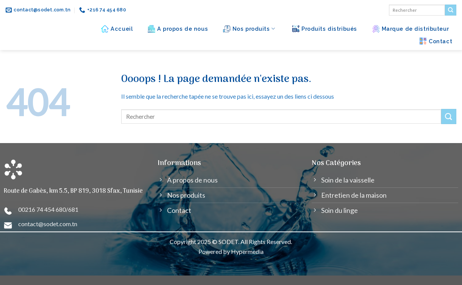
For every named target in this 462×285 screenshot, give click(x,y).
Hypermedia (247, 251)
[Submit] (450, 10)
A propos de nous (178, 29)
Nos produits (249, 29)
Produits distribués (324, 29)
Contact (435, 41)
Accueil (117, 29)
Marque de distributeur (410, 29)
